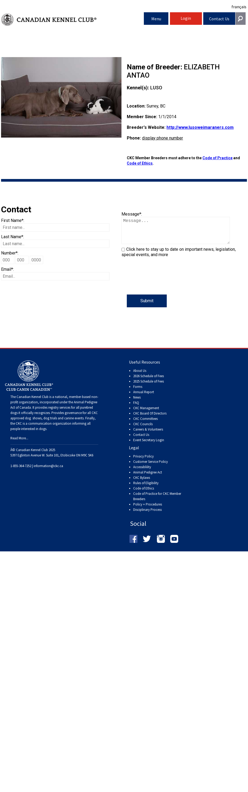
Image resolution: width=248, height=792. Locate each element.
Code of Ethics (140, 163)
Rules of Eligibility (145, 488)
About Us (139, 376)
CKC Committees (145, 424)
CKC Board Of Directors (149, 418)
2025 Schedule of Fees (148, 386)
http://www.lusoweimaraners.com (200, 127)
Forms (137, 392)
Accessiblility (142, 472)
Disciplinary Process (147, 515)
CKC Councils (143, 429)
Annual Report (143, 397)
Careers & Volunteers (148, 434)
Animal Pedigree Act (147, 477)
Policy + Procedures (147, 509)
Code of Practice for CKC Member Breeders (157, 502)
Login (186, 18)
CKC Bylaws (141, 483)
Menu (156, 18)
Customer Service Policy (150, 467)
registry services (58, 413)
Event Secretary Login (148, 445)
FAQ (136, 408)
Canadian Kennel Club (72, 19)
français (238, 6)
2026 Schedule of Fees (148, 381)
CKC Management (146, 413)
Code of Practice (217, 158)
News (137, 402)
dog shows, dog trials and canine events (54, 423)
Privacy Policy (143, 461)
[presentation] (161, 284)
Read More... (19, 443)
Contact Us (219, 18)
